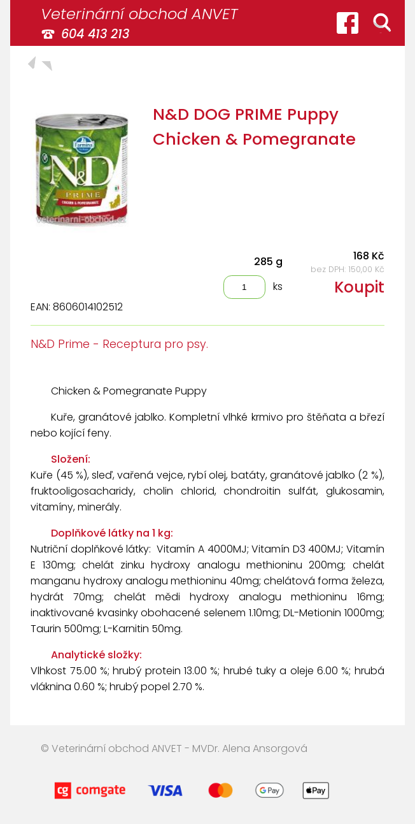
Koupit (359, 287)
